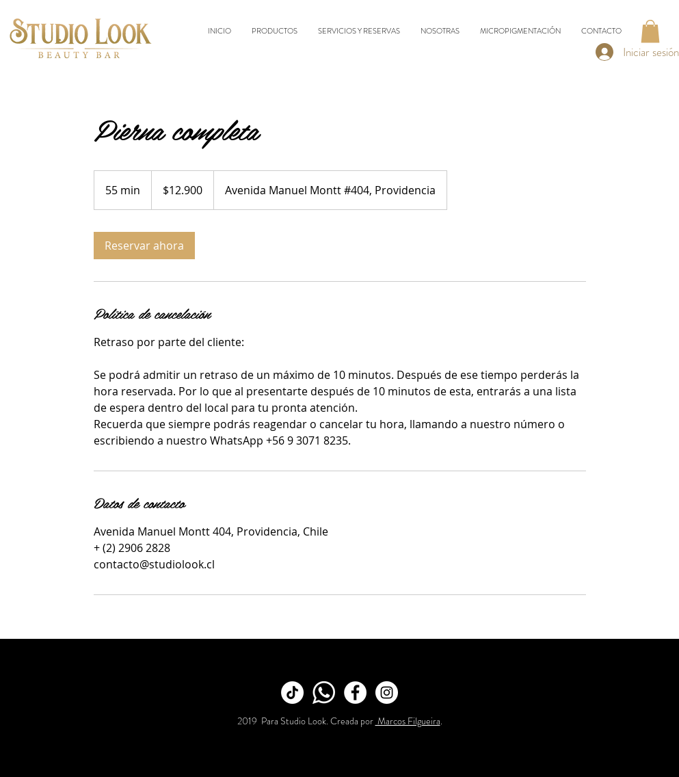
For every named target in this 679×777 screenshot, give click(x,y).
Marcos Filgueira (407, 721)
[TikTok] (292, 692)
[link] (144, 245)
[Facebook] (355, 692)
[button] (650, 31)
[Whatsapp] (323, 692)
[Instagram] (386, 692)
